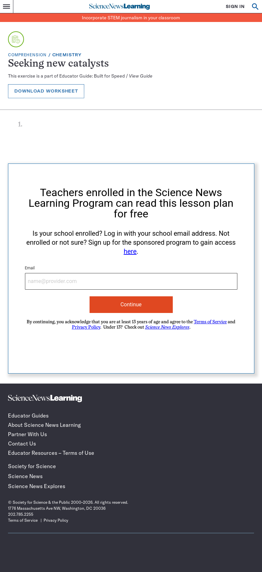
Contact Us (22, 443)
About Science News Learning (44, 425)
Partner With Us (27, 434)
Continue (131, 304)
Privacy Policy (86, 327)
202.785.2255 (20, 514)
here (130, 251)
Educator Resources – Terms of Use (51, 452)
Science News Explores (36, 486)
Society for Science (32, 466)
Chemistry (67, 54)
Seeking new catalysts (58, 64)
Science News (25, 476)
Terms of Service (210, 322)
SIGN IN (235, 6)
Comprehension (27, 54)
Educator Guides (28, 415)
